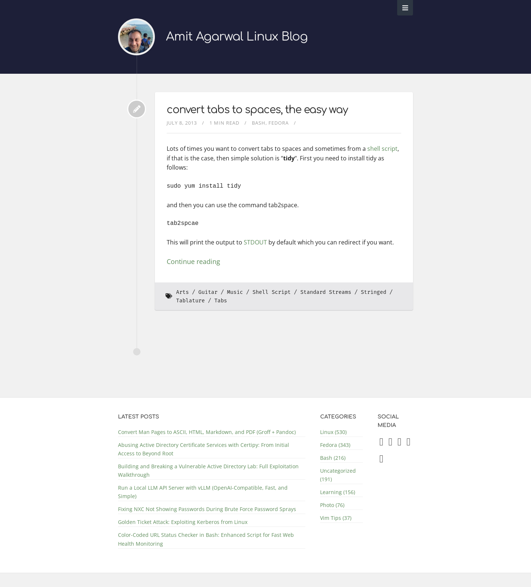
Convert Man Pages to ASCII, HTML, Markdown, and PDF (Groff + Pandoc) (207, 431)
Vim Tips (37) (335, 517)
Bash (259, 122)
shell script (382, 149)
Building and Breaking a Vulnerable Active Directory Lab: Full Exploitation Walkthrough (208, 470)
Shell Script (272, 292)
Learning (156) (337, 492)
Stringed (373, 292)
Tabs (220, 300)
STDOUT (255, 242)
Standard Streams (325, 292)
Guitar (208, 292)
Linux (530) (333, 431)
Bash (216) (333, 457)
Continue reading (193, 261)
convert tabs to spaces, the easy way (257, 110)
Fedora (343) (335, 444)
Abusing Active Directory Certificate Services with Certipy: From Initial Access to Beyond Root (203, 449)
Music (235, 292)
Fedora (278, 122)
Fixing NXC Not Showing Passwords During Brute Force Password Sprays (207, 509)
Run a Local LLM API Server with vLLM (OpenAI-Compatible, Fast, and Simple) (203, 492)
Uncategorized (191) (338, 475)
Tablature (190, 300)
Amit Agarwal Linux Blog (237, 37)
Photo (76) (332, 504)
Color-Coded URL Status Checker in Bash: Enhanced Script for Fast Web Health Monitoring (206, 539)
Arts (182, 292)
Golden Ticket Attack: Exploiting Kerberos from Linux (182, 521)
